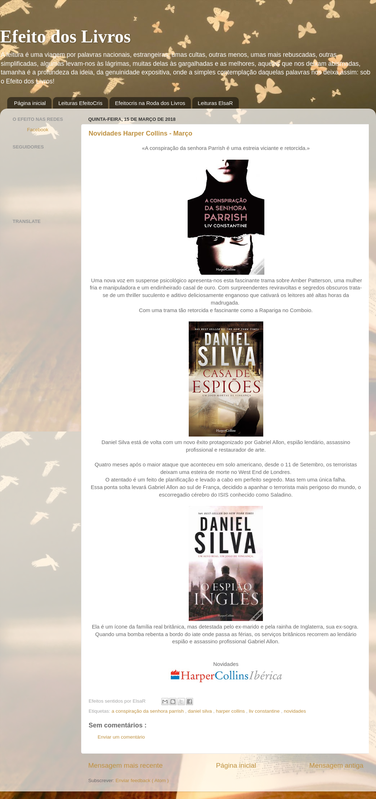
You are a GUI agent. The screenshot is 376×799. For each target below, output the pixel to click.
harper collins (231, 711)
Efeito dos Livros (65, 36)
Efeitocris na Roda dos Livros (150, 103)
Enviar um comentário (121, 737)
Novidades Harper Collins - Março (140, 133)
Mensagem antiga (336, 765)
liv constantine (265, 711)
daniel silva (200, 711)
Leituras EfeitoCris (80, 103)
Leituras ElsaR (215, 103)
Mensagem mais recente (125, 765)
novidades (295, 711)
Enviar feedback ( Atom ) (142, 780)
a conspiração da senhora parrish (148, 711)
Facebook (37, 129)
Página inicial (30, 103)
